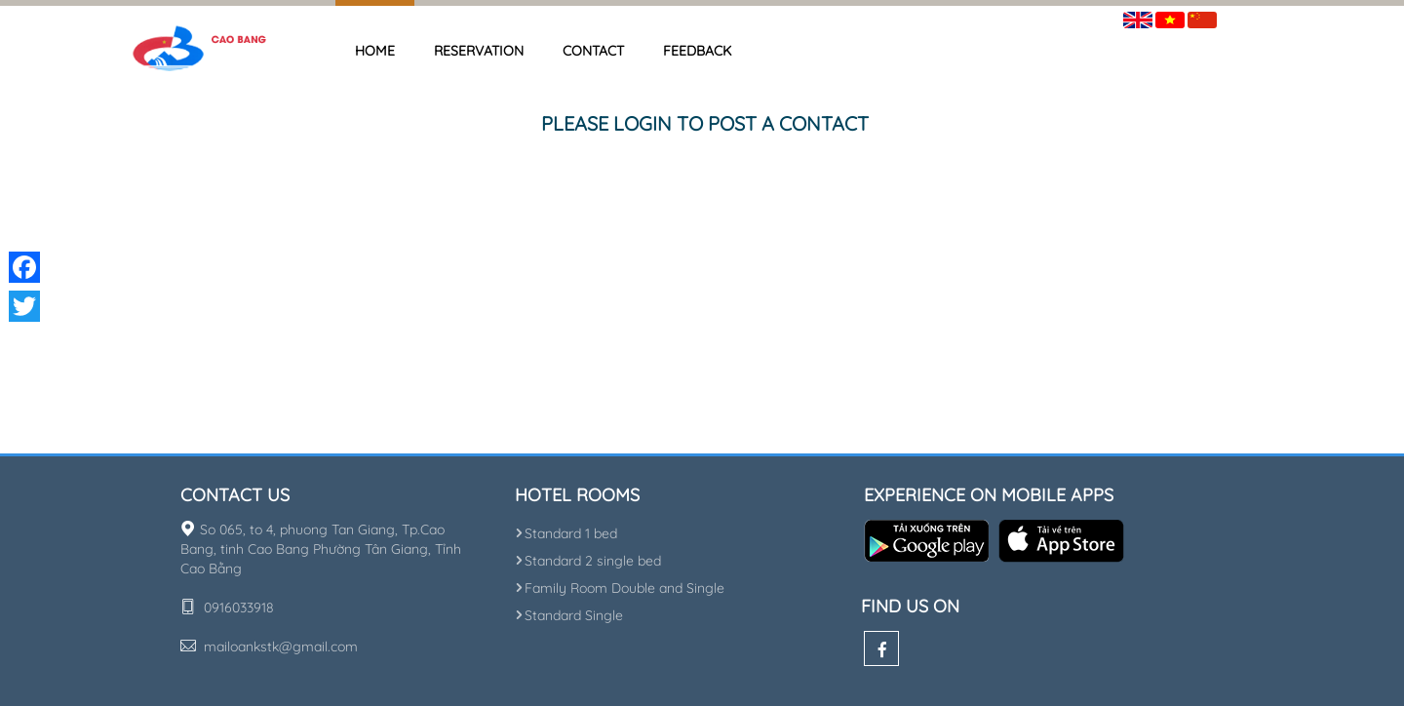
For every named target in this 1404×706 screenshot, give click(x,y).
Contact (593, 50)
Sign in (1251, 16)
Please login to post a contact (705, 123)
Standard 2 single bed (588, 560)
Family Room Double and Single (619, 588)
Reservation (479, 50)
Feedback (697, 50)
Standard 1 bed (566, 533)
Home (375, 50)
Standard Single (569, 615)
